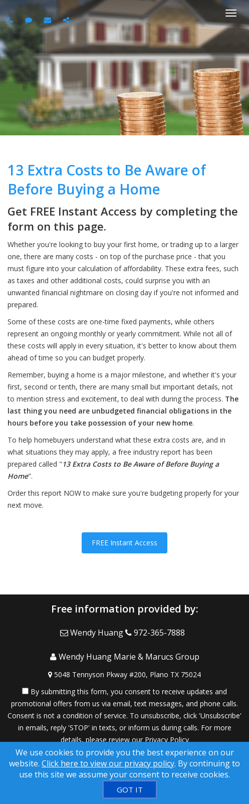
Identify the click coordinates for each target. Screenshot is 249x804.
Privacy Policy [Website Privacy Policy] (167, 739)
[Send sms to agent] (30, 20)
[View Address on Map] (124, 675)
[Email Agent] (92, 632)
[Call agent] (12, 20)
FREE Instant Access (124, 542)
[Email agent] (49, 20)
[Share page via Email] (67, 20)
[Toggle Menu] (230, 13)
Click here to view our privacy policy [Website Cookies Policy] (108, 763)
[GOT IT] (129, 789)
